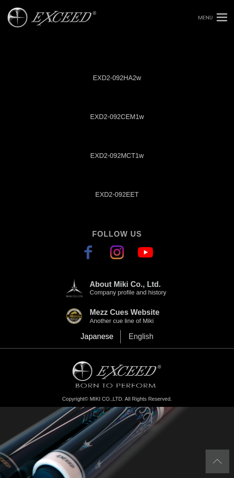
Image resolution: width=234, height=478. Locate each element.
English (140, 336)
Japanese (97, 336)
